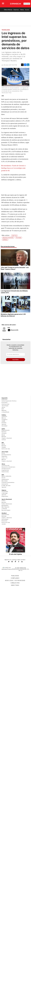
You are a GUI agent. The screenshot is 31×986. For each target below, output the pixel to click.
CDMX (3, 421)
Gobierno (4, 416)
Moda (3, 435)
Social (3, 477)
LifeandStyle (5, 412)
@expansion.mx (15, 561)
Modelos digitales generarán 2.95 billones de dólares (13, 315)
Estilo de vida (6, 448)
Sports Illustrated (7, 499)
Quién (3, 428)
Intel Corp (14, 235)
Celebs (4, 447)
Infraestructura (6, 468)
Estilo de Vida (6, 522)
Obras (3, 407)
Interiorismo (5, 471)
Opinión (4, 424)
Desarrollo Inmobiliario (8, 467)
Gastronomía (5, 514)
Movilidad (5, 481)
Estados (4, 422)
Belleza (4, 436)
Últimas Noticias (8, 9)
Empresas (16, 9)
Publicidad (15, 575)
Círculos (4, 433)
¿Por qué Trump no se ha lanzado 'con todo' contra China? (15, 268)
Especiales (5, 496)
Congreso (4, 419)
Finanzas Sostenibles (8, 482)
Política (22, 9)
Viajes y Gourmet (7, 438)
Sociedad (4, 425)
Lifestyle (4, 508)
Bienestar (4, 521)
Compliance (15, 578)
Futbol (3, 500)
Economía (4, 402)
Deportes (4, 456)
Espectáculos (6, 430)
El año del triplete (15, 554)
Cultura (4, 439)
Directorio (15, 585)
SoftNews (5, 239)
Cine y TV (4, 458)
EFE (9, 327)
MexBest (4, 513)
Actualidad (5, 491)
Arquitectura (5, 470)
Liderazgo (5, 493)
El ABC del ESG (6, 485)
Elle (3, 442)
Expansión (5, 398)
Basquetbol (5, 505)
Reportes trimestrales (8, 237)
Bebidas (4, 516)
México (4, 418)
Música (4, 459)
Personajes (5, 519)
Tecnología (6, 30)
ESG (3, 408)
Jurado (4, 524)
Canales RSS (15, 583)
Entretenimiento (6, 454)
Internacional (5, 404)
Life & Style (5, 451)
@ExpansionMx (14, 330)
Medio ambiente (6, 476)
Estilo (3, 453)
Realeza (4, 431)
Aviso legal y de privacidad (15, 580)
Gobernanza (5, 479)
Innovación (5, 484)
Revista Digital (27, 3)
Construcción (6, 465)
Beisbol (4, 502)
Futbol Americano (7, 503)
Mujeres (4, 410)
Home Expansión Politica (9, 401)
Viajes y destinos (7, 517)
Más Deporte (5, 507)
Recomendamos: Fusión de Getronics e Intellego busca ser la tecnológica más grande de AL (13, 168)
